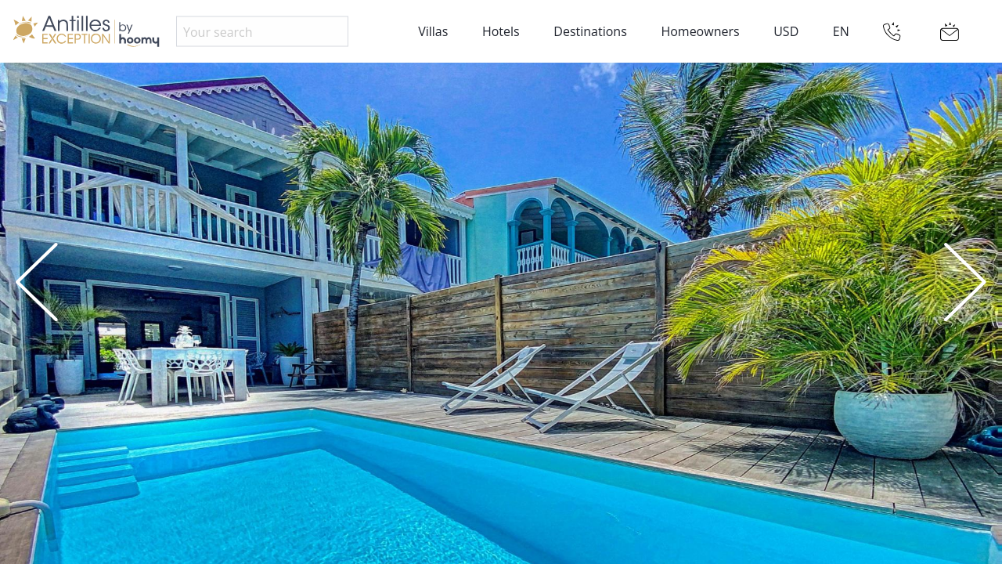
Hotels (501, 31)
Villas (433, 31)
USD (785, 31)
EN (841, 31)
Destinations (589, 31)
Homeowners (700, 31)
